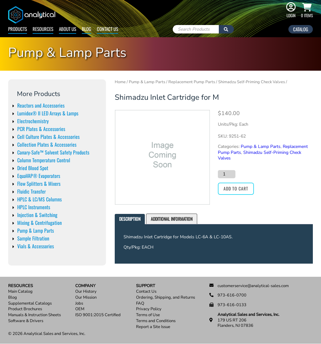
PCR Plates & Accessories (41, 129)
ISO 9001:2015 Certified (98, 315)
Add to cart (236, 188)
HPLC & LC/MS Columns (39, 199)
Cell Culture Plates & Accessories (48, 136)
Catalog (300, 29)
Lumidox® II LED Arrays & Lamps (47, 113)
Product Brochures (25, 309)
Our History (86, 291)
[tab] (130, 219)
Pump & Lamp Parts (35, 230)
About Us (67, 28)
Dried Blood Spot (32, 168)
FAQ (140, 303)
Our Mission (86, 297)
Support (145, 286)
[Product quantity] (226, 174)
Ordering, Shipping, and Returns (165, 297)
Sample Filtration (33, 238)
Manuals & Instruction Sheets (34, 315)
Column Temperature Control (43, 160)
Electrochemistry (33, 121)
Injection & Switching (37, 215)
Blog (86, 28)
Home (120, 82)
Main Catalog (20, 291)
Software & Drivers (25, 321)
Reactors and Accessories (41, 105)
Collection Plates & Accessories (46, 144)
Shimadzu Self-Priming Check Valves (251, 82)
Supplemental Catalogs (30, 303)
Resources (43, 28)
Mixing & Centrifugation (39, 222)
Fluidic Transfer (31, 191)
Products (17, 28)
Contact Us (107, 28)
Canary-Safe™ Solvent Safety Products (53, 152)
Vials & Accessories (35, 246)
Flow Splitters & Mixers (39, 183)
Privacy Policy (148, 309)
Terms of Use (148, 315)
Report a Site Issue (153, 327)
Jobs (79, 303)
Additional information (171, 218)
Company (85, 286)
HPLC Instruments (33, 207)
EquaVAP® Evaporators (38, 176)
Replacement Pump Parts (191, 82)
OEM (79, 309)
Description (129, 218)
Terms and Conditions (156, 321)
